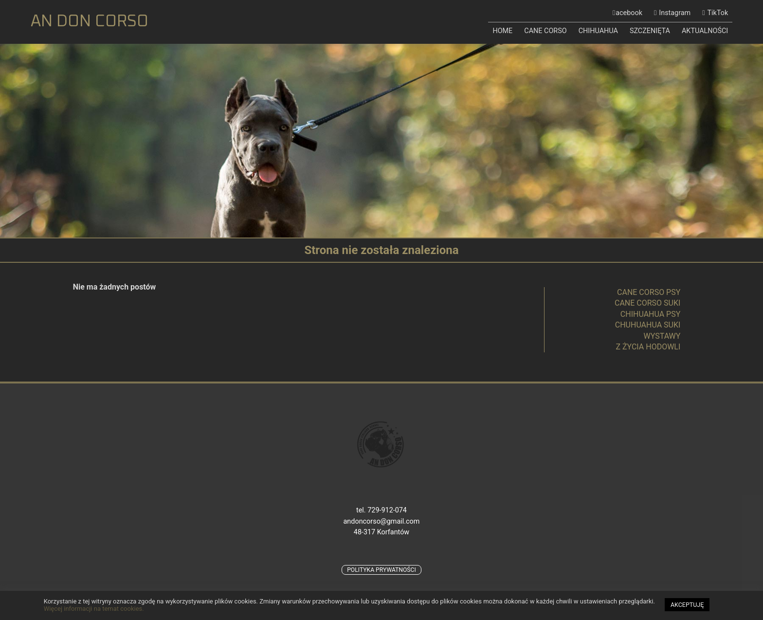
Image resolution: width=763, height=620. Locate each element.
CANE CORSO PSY (648, 292)
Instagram (674, 13)
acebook (629, 13)
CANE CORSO (545, 31)
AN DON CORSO (89, 22)
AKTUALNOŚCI (705, 31)
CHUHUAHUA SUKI (648, 324)
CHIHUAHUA (598, 31)
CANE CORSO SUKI (647, 303)
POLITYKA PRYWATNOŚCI (381, 569)
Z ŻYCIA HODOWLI (648, 346)
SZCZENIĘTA (650, 31)
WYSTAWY (662, 336)
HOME (502, 31)
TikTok (718, 13)
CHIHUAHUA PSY (650, 314)
